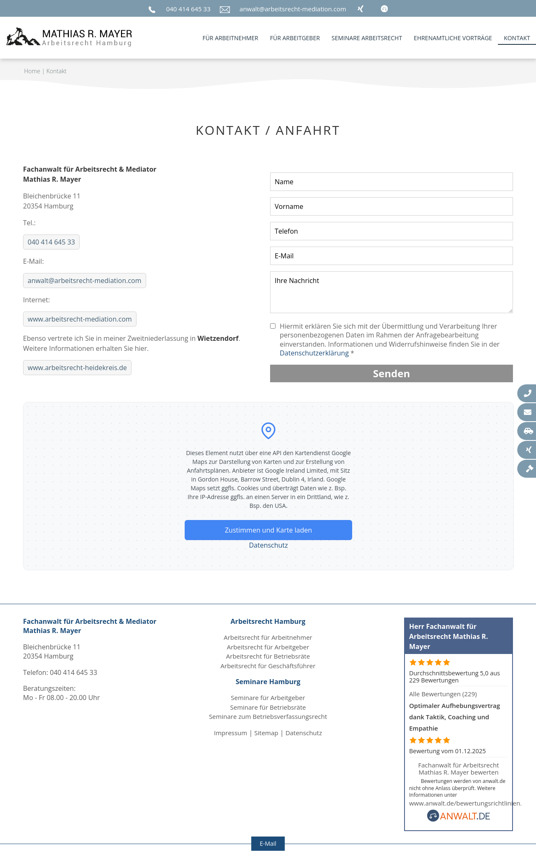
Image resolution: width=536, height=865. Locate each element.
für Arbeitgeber (295, 38)
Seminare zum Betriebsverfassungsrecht (268, 716)
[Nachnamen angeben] (391, 181)
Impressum (230, 733)
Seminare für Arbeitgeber (268, 697)
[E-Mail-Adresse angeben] (391, 256)
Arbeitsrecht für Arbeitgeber (268, 647)
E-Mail (268, 843)
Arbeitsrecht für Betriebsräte (268, 656)
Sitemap (266, 733)
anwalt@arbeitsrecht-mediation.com (293, 9)
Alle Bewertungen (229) (443, 694)
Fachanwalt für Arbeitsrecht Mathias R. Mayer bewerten (458, 768)
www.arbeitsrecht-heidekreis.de (77, 367)
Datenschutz (268, 545)
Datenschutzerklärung (314, 353)
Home (32, 71)
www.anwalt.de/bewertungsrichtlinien (464, 803)
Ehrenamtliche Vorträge (453, 38)
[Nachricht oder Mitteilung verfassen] (391, 292)
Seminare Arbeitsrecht (367, 38)
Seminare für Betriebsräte (268, 707)
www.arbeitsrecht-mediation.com (80, 319)
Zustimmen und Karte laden (268, 530)
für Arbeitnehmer (230, 38)
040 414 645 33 (188, 9)
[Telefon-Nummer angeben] (391, 231)
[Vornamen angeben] (391, 206)
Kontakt (517, 38)
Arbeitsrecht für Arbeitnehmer (268, 637)
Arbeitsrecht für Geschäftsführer (268, 666)
